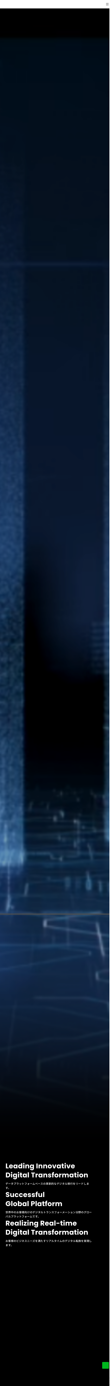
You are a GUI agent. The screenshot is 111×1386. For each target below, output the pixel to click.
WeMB (11, 4)
